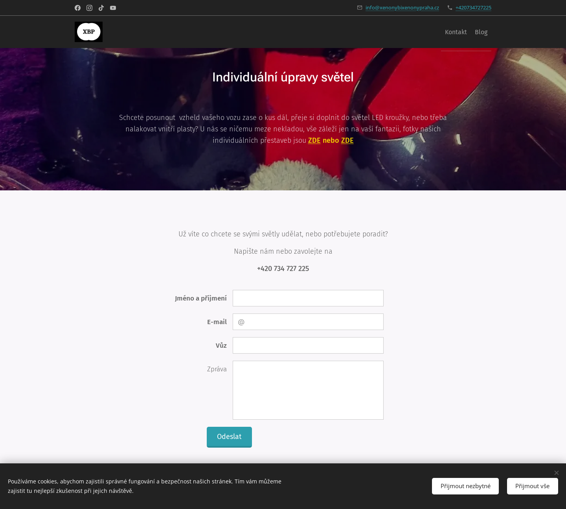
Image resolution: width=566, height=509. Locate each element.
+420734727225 (473, 7)
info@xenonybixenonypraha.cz (402, 7)
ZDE (347, 140)
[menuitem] (470, 32)
